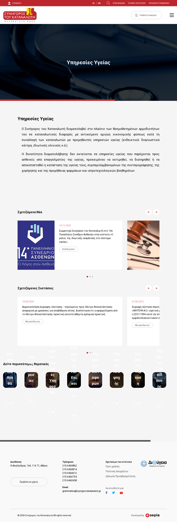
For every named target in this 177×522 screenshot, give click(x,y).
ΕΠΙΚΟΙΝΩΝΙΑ (119, 3)
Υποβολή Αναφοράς (148, 15)
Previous (149, 212)
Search (108, 2)
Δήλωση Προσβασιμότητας (121, 476)
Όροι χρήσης (113, 466)
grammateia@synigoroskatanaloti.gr (81, 491)
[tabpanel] (70, 245)
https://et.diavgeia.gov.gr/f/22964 (154, 464)
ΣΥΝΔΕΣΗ (16, 3)
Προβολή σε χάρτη (29, 482)
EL (94, 3)
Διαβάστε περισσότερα (10, 403)
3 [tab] (92, 276)
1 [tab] (87, 276)
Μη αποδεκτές (32, 321)
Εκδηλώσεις (68, 249)
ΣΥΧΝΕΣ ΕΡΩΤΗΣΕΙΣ (137, 3)
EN (99, 3)
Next (156, 212)
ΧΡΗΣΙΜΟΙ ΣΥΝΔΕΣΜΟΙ (159, 3)
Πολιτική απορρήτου (117, 471)
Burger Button (172, 15)
